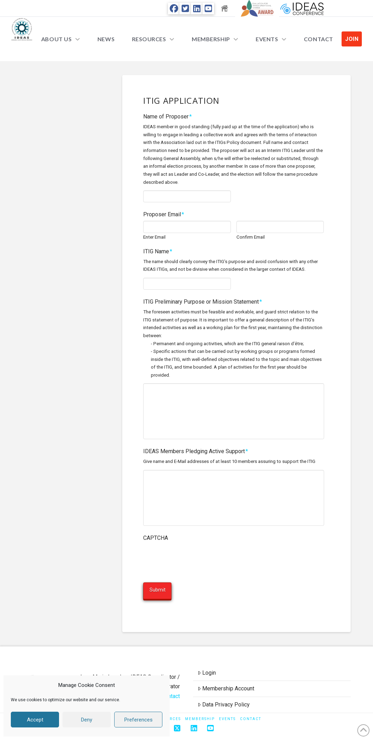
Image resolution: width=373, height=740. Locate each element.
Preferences (138, 720)
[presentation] (196, 557)
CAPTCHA (155, 538)
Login (207, 666)
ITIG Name (158, 251)
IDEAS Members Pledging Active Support (195, 451)
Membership (200, 713)
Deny (86, 720)
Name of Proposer (167, 116)
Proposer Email (163, 214)
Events (227, 713)
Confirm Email (250, 237)
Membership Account (226, 683)
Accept (35, 720)
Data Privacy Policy (224, 699)
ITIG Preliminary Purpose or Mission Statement (202, 301)
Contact (170, 690)
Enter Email (154, 237)
